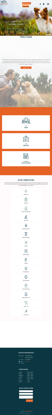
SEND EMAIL (27, 361)
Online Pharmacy (26, 3)
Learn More (26, 67)
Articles (32, 413)
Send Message (29, 400)
